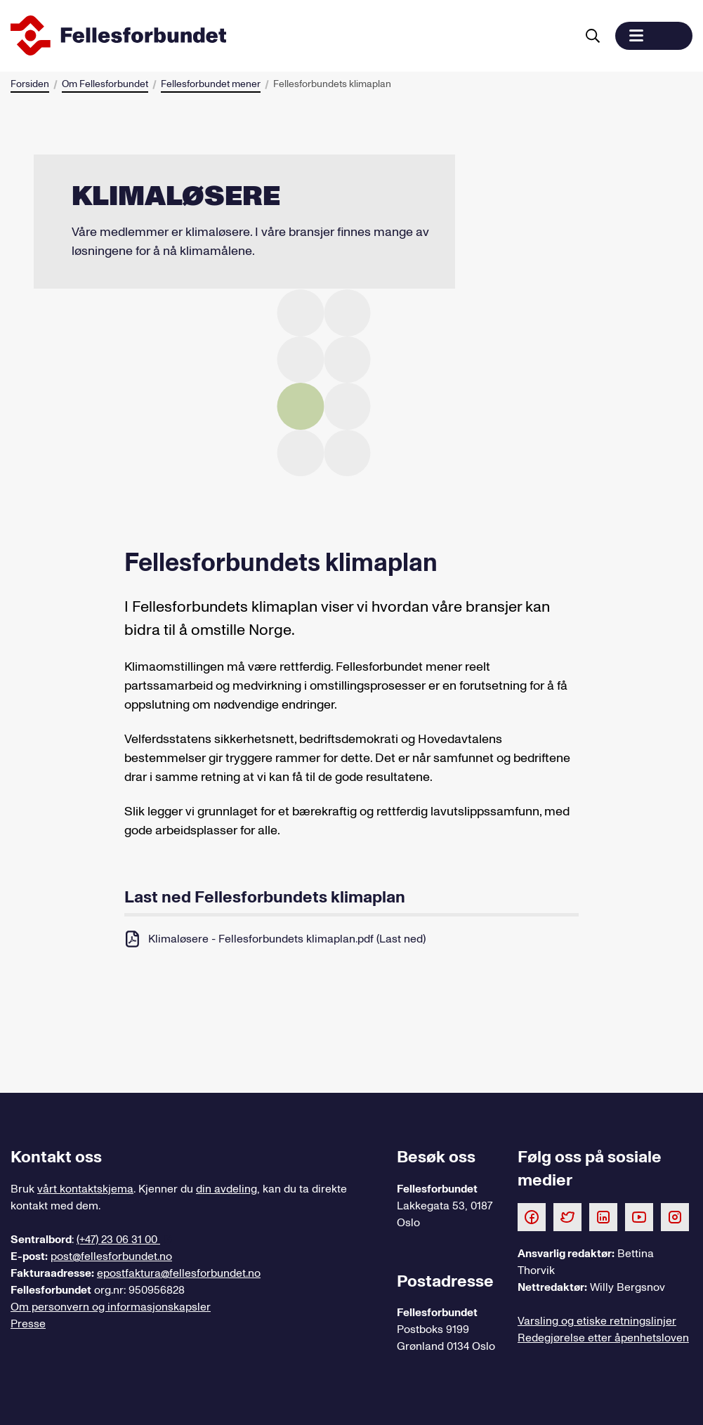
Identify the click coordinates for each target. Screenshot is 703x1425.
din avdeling (226, 1189)
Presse (28, 1324)
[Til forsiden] (290, 35)
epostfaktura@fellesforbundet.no (179, 1273)
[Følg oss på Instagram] (675, 1216)
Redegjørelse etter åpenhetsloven (603, 1338)
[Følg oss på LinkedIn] (603, 1216)
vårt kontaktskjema (85, 1189)
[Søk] (593, 36)
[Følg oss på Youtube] (639, 1216)
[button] (653, 36)
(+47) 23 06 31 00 (118, 1239)
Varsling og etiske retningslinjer (597, 1321)
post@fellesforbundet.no (111, 1256)
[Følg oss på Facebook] (532, 1216)
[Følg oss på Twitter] (567, 1216)
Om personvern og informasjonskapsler (111, 1307)
